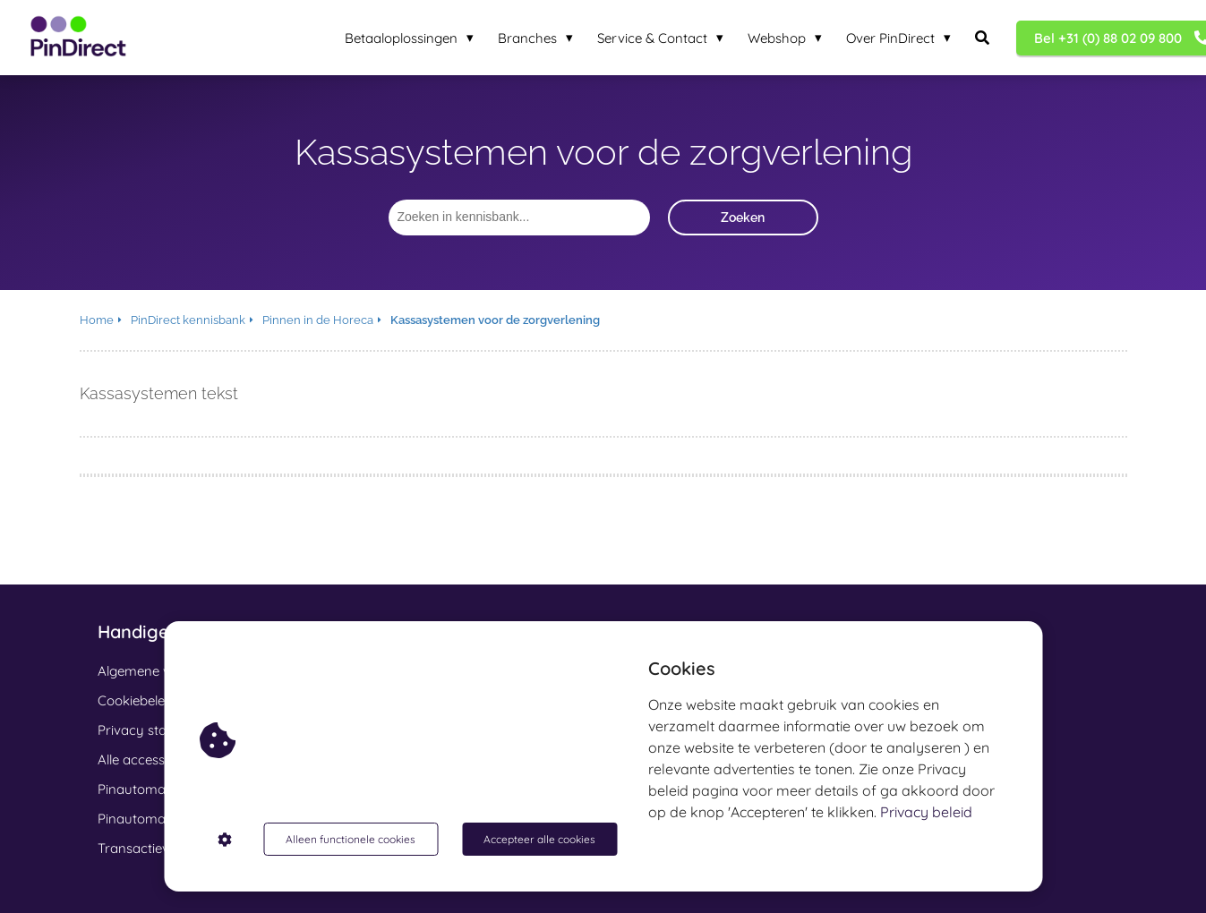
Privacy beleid (926, 812)
